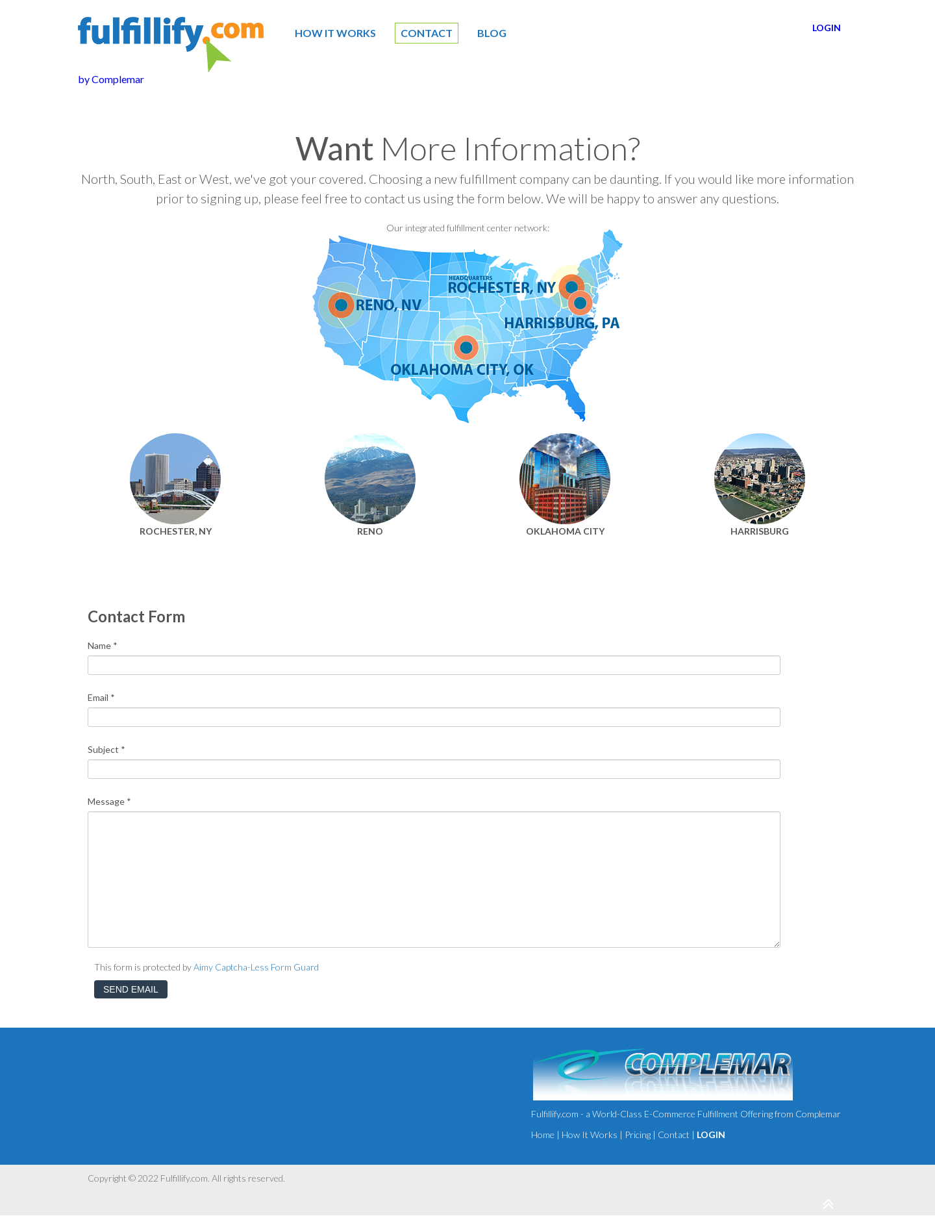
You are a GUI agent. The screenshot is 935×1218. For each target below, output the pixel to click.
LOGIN (826, 27)
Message (109, 801)
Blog (491, 33)
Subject (106, 749)
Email (101, 697)
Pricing (638, 1134)
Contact (674, 1134)
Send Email (130, 989)
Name (103, 645)
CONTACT (427, 33)
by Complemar (111, 79)
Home (543, 1134)
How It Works (335, 33)
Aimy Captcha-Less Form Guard (256, 966)
